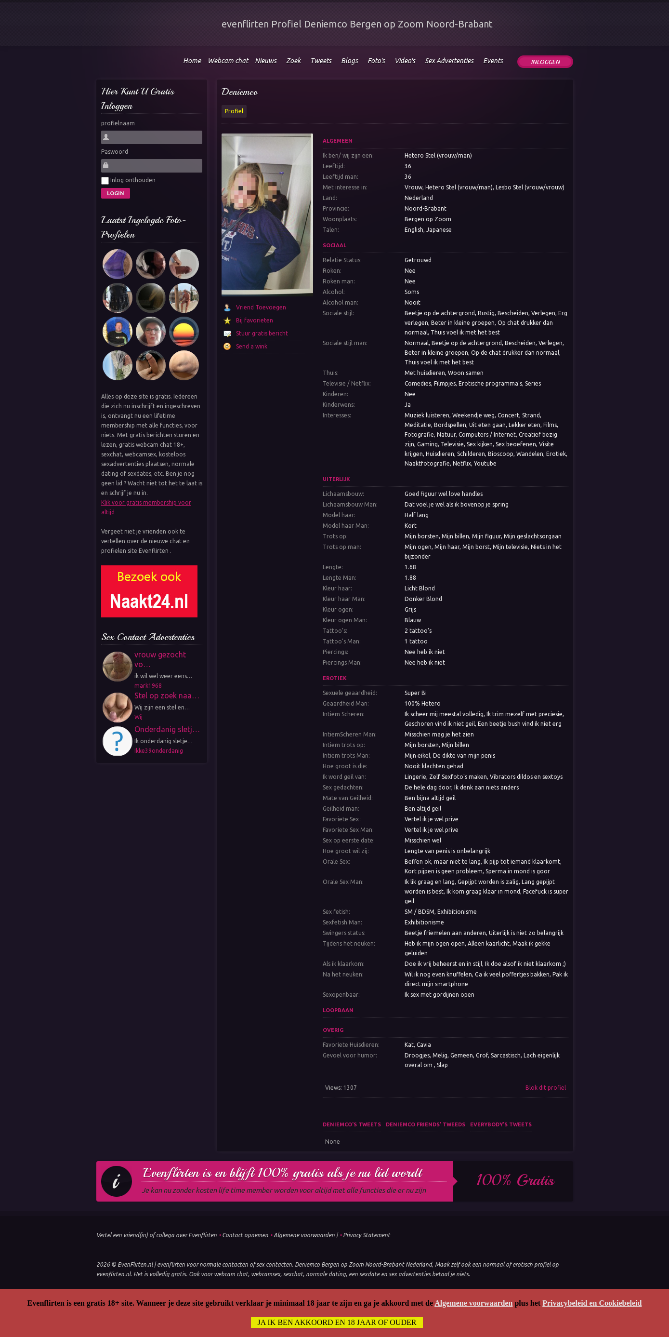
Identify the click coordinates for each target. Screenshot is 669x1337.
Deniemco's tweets (352, 1124)
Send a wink (251, 346)
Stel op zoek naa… (166, 695)
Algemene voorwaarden (304, 1235)
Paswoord (114, 151)
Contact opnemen (245, 1235)
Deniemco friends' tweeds (425, 1124)
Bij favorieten (254, 320)
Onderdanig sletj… (167, 729)
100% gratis (515, 1180)
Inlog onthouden (128, 181)
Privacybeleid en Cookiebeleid (592, 1303)
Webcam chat (228, 61)
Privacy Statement (366, 1235)
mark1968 (148, 685)
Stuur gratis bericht (262, 333)
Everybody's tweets (501, 1124)
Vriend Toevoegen (261, 307)
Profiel (234, 111)
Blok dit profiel (545, 1087)
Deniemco (240, 92)
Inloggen (545, 61)
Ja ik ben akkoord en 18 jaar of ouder (337, 1322)
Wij (138, 717)
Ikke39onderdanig (158, 751)
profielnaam (118, 123)
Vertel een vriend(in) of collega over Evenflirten (156, 1235)
